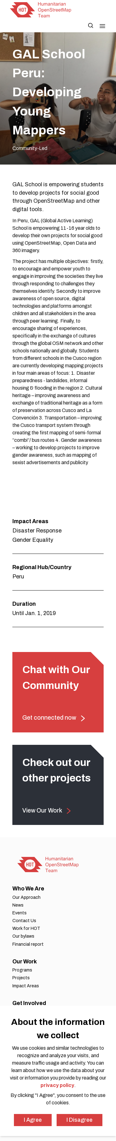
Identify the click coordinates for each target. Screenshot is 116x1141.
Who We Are (28, 888)
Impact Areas (25, 986)
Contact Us (24, 920)
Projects (21, 978)
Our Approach (26, 897)
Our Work (24, 961)
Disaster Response (37, 530)
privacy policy (57, 1085)
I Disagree (79, 1120)
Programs (22, 970)
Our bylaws (23, 936)
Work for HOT (26, 928)
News (18, 905)
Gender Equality (32, 540)
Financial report (28, 944)
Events (19, 913)
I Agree (33, 1120)
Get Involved (29, 1003)
